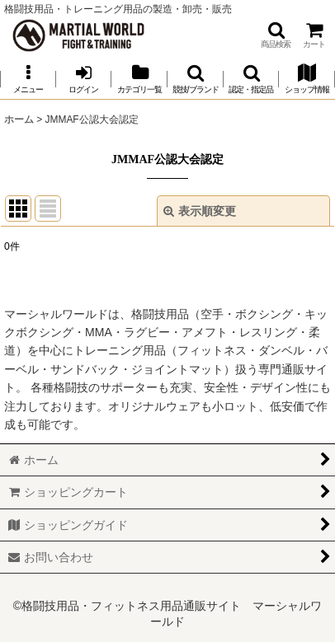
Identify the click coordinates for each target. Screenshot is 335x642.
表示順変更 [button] (199, 211)
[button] (275, 35)
